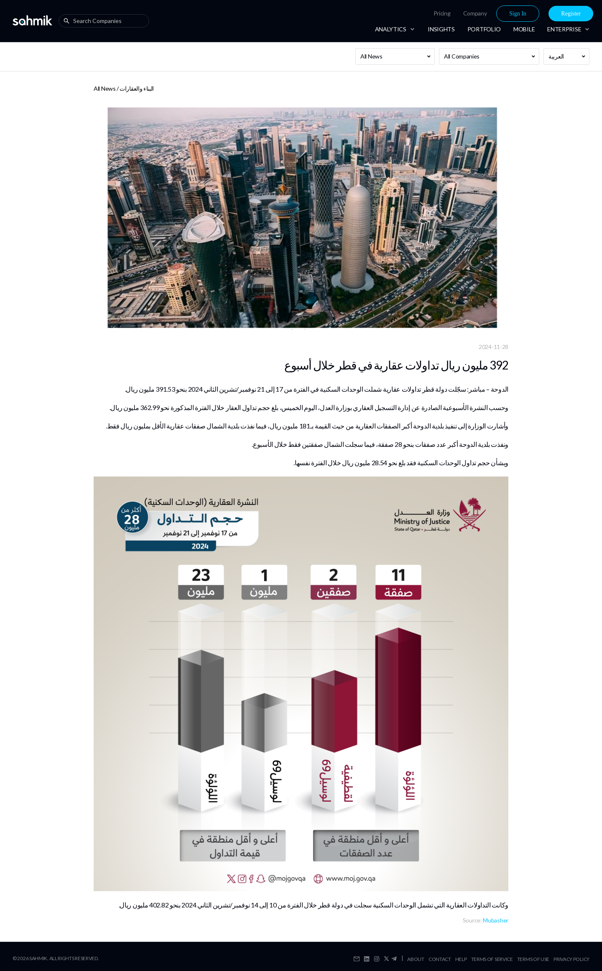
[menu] (485, 13)
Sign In (518, 13)
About (415, 959)
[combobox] (105, 20)
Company (475, 13)
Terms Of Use (533, 959)
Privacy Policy (571, 959)
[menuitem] (442, 13)
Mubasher (495, 920)
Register (570, 13)
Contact (440, 959)
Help (461, 959)
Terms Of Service (492, 959)
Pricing (442, 13)
